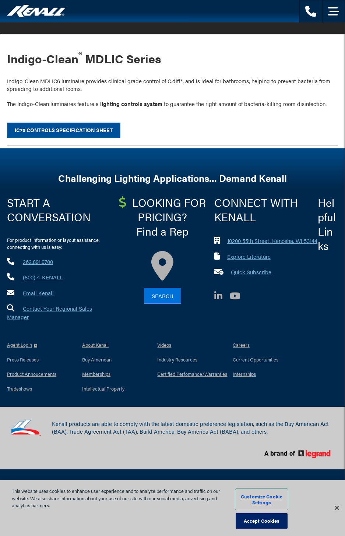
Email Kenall (38, 293)
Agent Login (19, 344)
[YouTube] (238, 297)
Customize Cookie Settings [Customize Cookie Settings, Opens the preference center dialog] (261, 499)
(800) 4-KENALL (43, 277)
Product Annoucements (31, 373)
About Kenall (95, 344)
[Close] (337, 508)
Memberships (96, 373)
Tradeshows (19, 388)
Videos (164, 344)
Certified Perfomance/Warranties (192, 373)
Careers (241, 344)
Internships (244, 373)
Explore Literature (249, 256)
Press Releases (23, 359)
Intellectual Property (103, 388)
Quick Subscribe (251, 272)
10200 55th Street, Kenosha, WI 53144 (272, 240)
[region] (172, 508)
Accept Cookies (262, 520)
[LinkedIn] (222, 297)
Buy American (97, 359)
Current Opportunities (255, 359)
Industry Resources (177, 359)
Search (162, 296)
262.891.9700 (38, 261)
